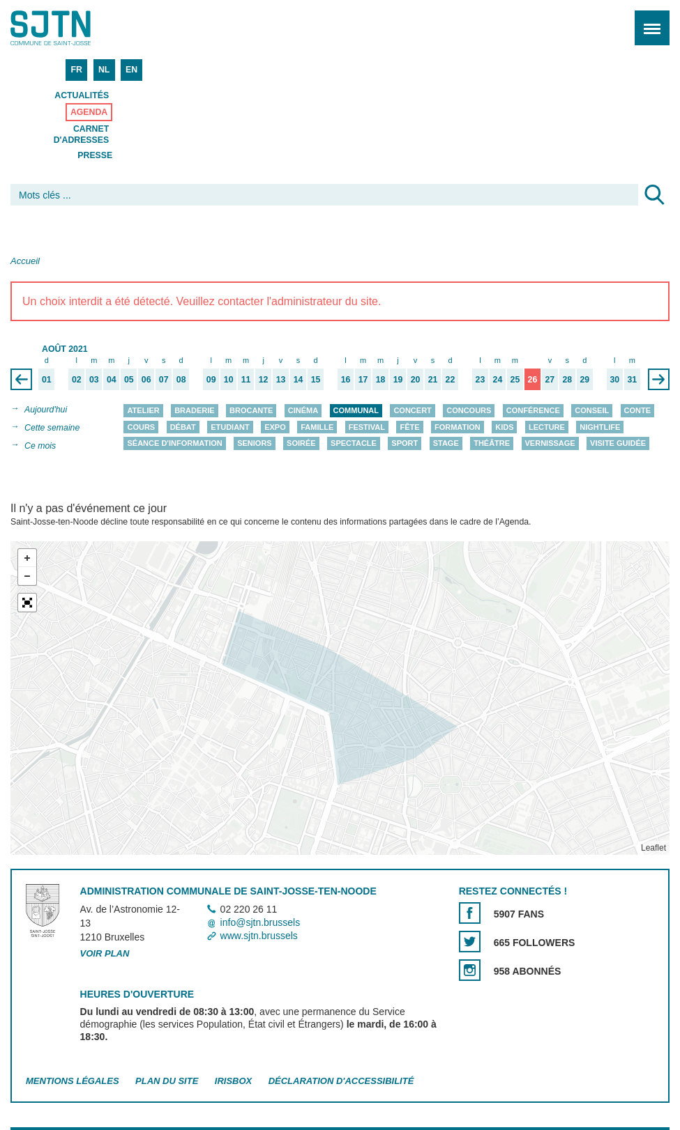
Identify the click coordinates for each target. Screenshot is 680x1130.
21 (433, 379)
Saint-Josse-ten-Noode (70, 27)
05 (129, 379)
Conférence (533, 410)
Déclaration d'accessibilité (341, 1081)
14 (298, 379)
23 (480, 379)
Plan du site (166, 1081)
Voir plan (105, 954)
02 (77, 379)
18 (381, 379)
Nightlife (600, 427)
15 (316, 379)
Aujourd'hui (45, 410)
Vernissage (550, 443)
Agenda (88, 112)
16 (346, 379)
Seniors (254, 443)
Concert (412, 410)
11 (246, 379)
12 (264, 379)
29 (585, 379)
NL (103, 70)
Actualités (81, 95)
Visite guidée (618, 443)
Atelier (143, 410)
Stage (446, 443)
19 (398, 379)
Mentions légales (72, 1081)
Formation (458, 427)
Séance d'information (174, 443)
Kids (504, 427)
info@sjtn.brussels (260, 922)
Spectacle (354, 443)
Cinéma (303, 410)
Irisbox (233, 1081)
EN (131, 70)
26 (533, 379)
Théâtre (492, 443)
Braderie (194, 410)
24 (498, 379)
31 (632, 379)
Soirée (301, 443)
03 (94, 379)
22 (450, 379)
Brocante (251, 410)
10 (229, 379)
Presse (94, 155)
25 (515, 379)
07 (164, 379)
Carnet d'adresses (81, 134)
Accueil (25, 261)
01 (47, 379)
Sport (404, 443)
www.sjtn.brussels (259, 935)
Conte (637, 410)
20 (416, 379)
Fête (409, 427)
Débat (183, 427)
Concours (468, 410)
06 (146, 379)
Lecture (547, 427)
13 (281, 379)
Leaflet (653, 848)
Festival (367, 427)
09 (211, 379)
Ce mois (40, 446)
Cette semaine (52, 428)
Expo (275, 427)
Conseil (592, 410)
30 (614, 379)
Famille (317, 427)
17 (363, 379)
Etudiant (230, 427)
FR (76, 70)
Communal (356, 410)
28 (568, 379)
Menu (647, 20)
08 (181, 379)
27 (550, 379)
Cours (141, 427)
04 (111, 379)
